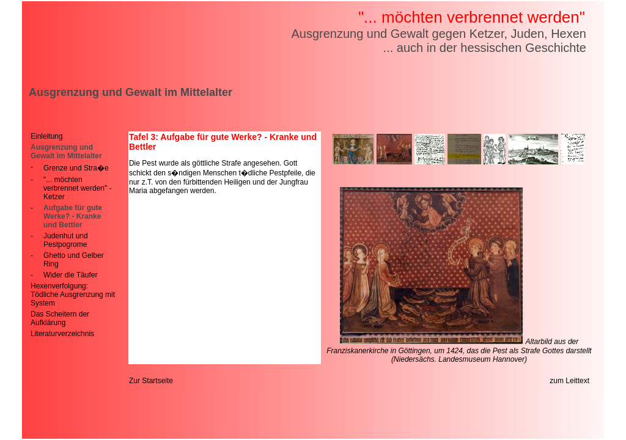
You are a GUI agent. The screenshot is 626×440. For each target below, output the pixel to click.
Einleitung (47, 136)
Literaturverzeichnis (62, 333)
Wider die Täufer (70, 275)
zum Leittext (569, 380)
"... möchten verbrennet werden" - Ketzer (77, 188)
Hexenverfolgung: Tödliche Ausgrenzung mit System (73, 294)
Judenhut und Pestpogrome (65, 240)
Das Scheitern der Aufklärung (60, 318)
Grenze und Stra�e (76, 168)
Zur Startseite (151, 380)
